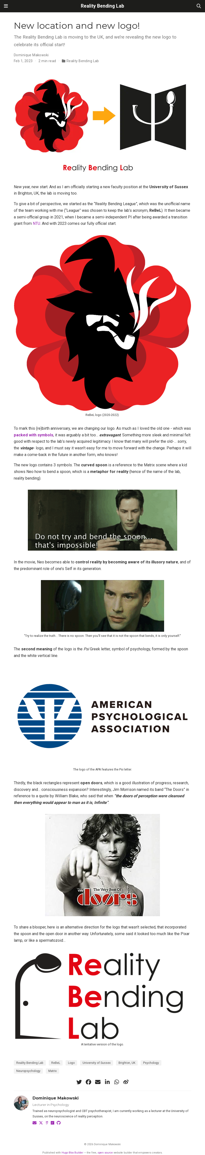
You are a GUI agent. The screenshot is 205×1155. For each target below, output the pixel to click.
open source (105, 1152)
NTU (36, 223)
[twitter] (79, 1082)
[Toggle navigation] (6, 6)
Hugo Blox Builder (72, 1152)
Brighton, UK (127, 1063)
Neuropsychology (28, 1071)
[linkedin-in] (107, 1082)
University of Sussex (97, 1063)
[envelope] (98, 1082)
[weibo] (126, 1082)
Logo (71, 1063)
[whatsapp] (116, 1082)
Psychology (151, 1063)
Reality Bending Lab (102, 6)
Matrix (52, 1071)
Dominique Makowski (31, 55)
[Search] (199, 6)
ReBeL (55, 1063)
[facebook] (88, 1082)
